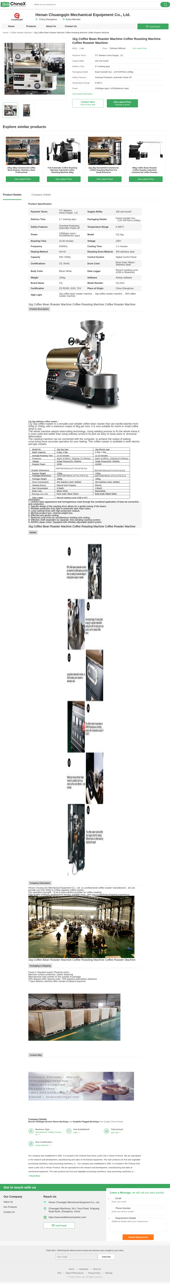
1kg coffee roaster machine (108, 294)
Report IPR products (75, 1273)
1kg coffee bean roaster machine (75, 294)
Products (31, 26)
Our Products (10, 1207)
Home (11, 26)
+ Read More (34, 1176)
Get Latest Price (140, 48)
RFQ (59, 1273)
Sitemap (108, 1273)
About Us (51, 26)
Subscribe (106, 1257)
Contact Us (71, 26)
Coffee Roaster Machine (22, 32)
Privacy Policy (94, 1273)
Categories (83, 1269)
